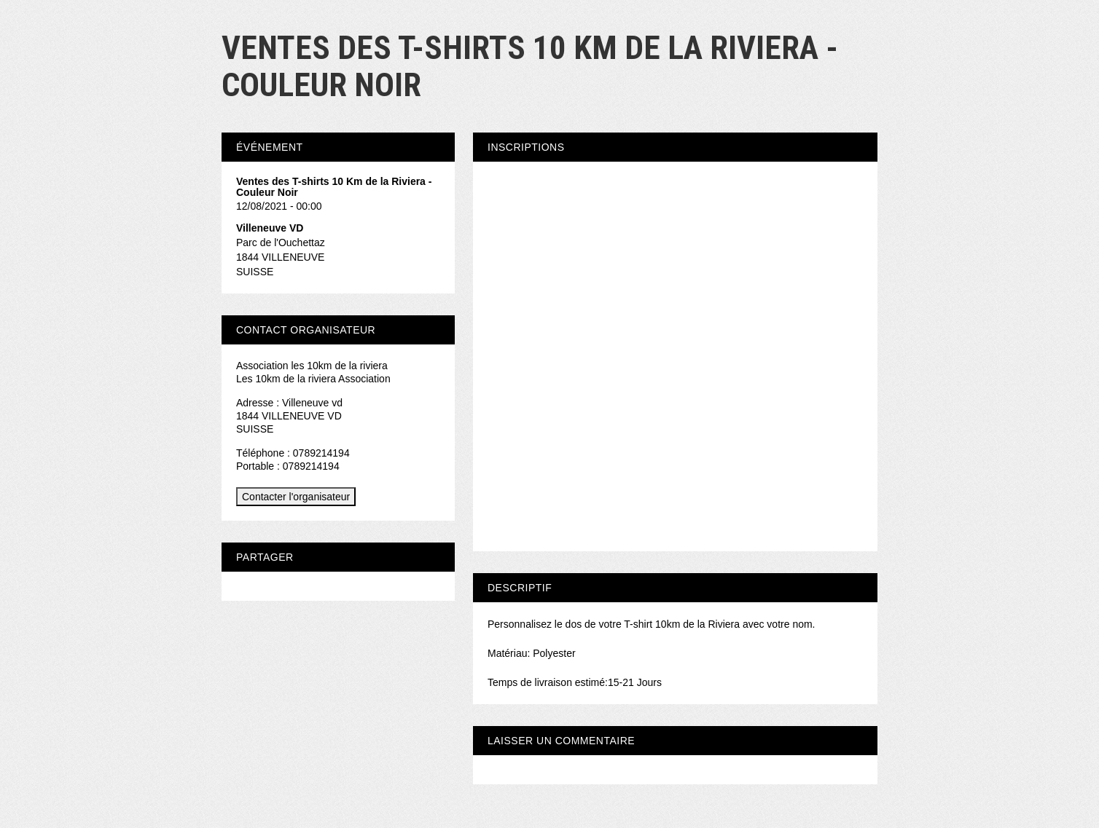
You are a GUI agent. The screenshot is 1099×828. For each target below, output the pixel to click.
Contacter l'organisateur (296, 496)
